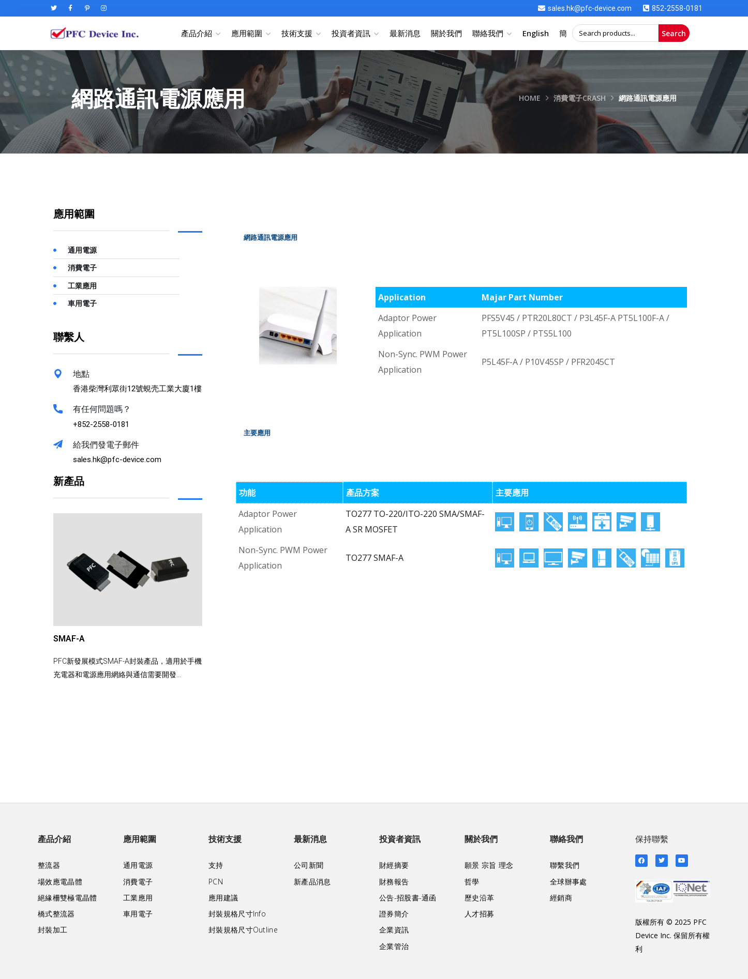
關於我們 (446, 33)
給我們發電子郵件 (106, 445)
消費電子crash (579, 98)
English (535, 33)
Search (674, 33)
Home (530, 98)
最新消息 (405, 33)
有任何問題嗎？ (102, 409)
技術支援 (296, 33)
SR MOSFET (375, 529)
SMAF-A (388, 557)
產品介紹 (196, 33)
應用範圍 (246, 33)
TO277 (358, 513)
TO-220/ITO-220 (405, 513)
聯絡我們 (487, 33)
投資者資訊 (351, 33)
